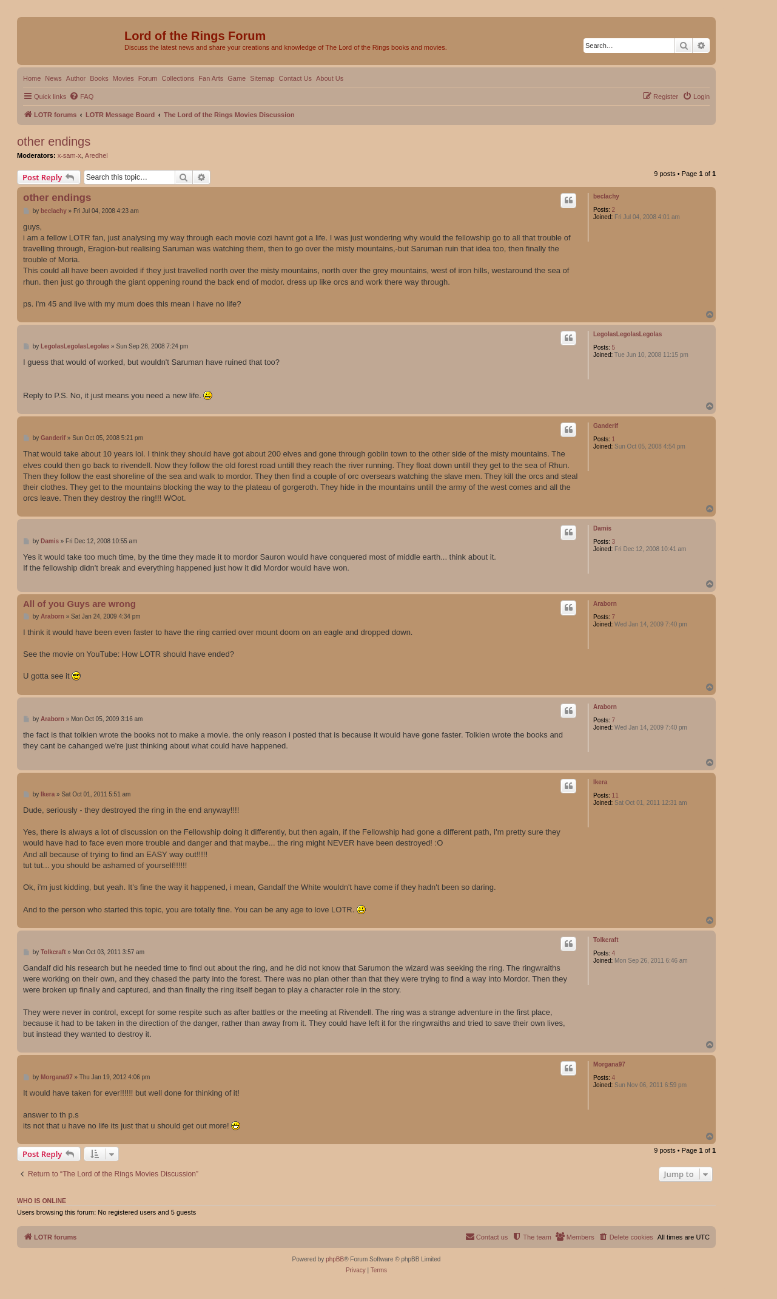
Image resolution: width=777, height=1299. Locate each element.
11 (615, 795)
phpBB (335, 1259)
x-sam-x (69, 155)
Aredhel (96, 155)
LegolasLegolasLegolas (627, 334)
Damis (602, 528)
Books (99, 78)
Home (32, 78)
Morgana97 (609, 1064)
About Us (329, 78)
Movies (123, 78)
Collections (177, 78)
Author (76, 78)
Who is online (41, 1200)
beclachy (606, 196)
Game (236, 78)
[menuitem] (81, 96)
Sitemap (262, 78)
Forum (148, 78)
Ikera (600, 782)
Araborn (605, 603)
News (53, 78)
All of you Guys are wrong (79, 604)
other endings (53, 141)
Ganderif (605, 425)
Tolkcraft (606, 940)
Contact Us (295, 78)
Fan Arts (210, 78)
